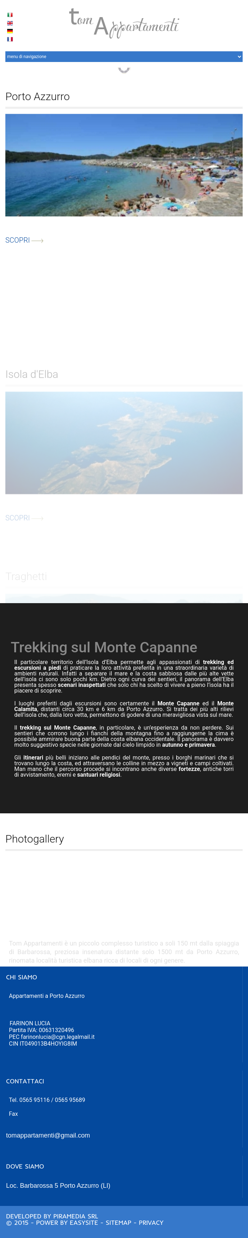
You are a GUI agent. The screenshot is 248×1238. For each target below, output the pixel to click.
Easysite (84, 1222)
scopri (24, 244)
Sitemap (118, 1222)
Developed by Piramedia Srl (52, 1216)
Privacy (151, 1222)
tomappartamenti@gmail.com (48, 1135)
